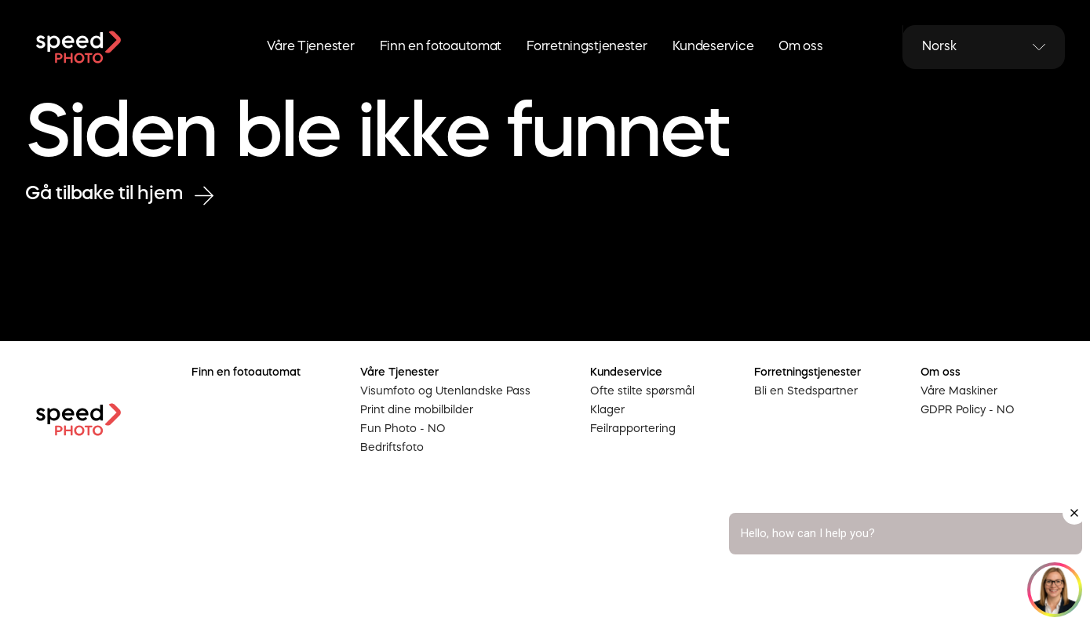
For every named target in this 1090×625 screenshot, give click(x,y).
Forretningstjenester (587, 47)
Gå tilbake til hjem (119, 195)
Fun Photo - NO (403, 428)
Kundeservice (713, 47)
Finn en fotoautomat (441, 47)
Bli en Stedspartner (806, 391)
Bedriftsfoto (392, 447)
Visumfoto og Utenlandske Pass (445, 391)
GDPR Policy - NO (967, 410)
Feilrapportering (633, 428)
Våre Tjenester (310, 47)
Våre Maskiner (958, 391)
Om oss (800, 47)
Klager (607, 410)
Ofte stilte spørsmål (642, 391)
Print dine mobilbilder (416, 410)
